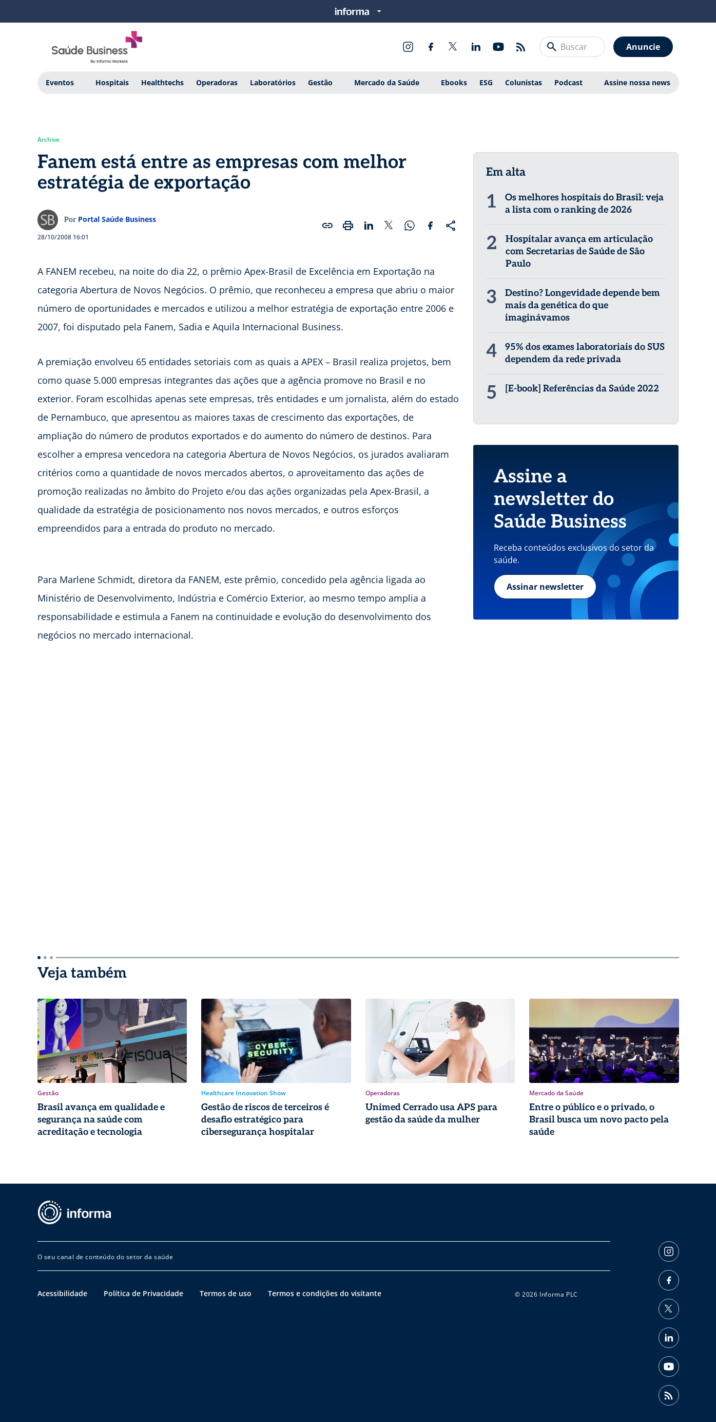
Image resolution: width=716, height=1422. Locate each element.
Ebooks (454, 82)
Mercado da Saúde (386, 82)
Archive (48, 140)
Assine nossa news (637, 82)
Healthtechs (162, 82)
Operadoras (217, 82)
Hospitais (112, 82)
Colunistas (523, 82)
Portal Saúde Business (117, 219)
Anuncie (643, 46)
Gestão (320, 82)
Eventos (60, 82)
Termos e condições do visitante (324, 1293)
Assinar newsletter (545, 586)
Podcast (568, 82)
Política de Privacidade (143, 1293)
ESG (486, 82)
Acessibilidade (62, 1293)
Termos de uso (225, 1293)
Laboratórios (273, 82)
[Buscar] (552, 47)
